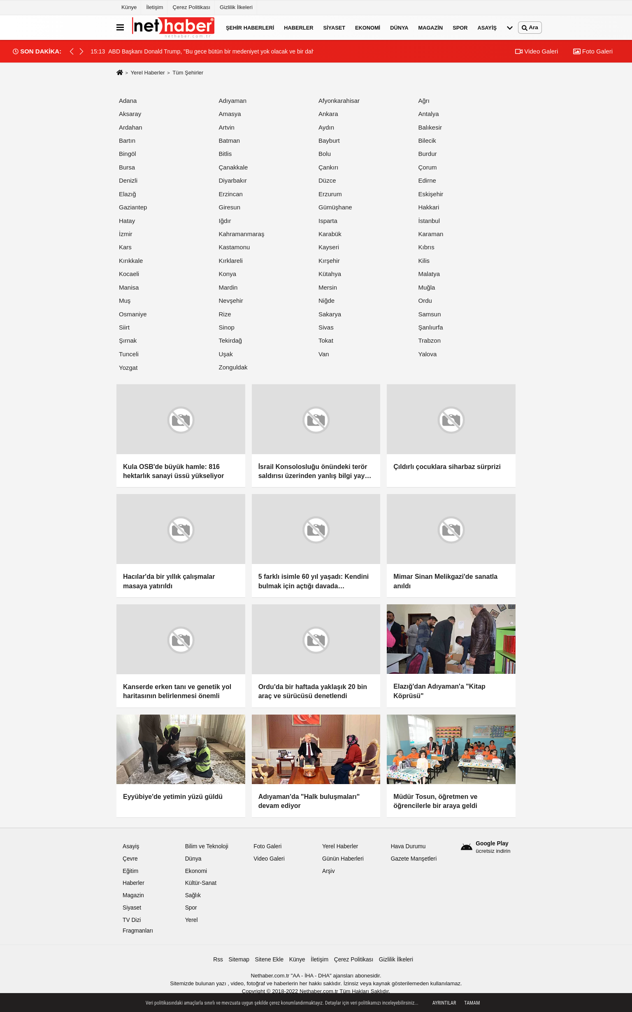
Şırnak (128, 340)
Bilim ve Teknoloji (206, 846)
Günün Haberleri (343, 859)
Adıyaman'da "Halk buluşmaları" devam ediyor (309, 801)
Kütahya (329, 273)
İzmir (125, 233)
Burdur (427, 153)
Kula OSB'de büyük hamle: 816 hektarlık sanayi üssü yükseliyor (173, 471)
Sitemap (239, 959)
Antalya (428, 113)
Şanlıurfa (430, 327)
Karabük (330, 233)
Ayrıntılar (444, 1003)
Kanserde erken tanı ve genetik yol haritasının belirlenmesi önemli (177, 691)
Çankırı (328, 167)
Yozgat (128, 367)
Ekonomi (367, 27)
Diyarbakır (233, 180)
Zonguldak (233, 367)
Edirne (427, 180)
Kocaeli (129, 273)
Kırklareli (231, 260)
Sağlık (193, 895)
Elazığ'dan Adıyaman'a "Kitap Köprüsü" (439, 691)
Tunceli (129, 353)
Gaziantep (133, 207)
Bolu (324, 153)
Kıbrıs (426, 247)
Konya (228, 273)
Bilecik (427, 140)
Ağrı (424, 100)
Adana (128, 100)
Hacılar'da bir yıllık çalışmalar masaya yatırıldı (169, 581)
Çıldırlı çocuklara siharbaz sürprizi (447, 466)
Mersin (327, 287)
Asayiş (487, 27)
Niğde (326, 300)
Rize (225, 314)
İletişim (154, 7)
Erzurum (330, 193)
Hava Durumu (408, 846)
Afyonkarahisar (339, 100)
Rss (218, 959)
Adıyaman (233, 100)
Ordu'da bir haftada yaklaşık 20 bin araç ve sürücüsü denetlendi (312, 691)
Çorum (427, 167)
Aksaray (130, 113)
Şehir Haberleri (250, 27)
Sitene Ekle (269, 959)
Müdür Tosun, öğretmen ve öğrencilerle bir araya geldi (435, 801)
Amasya (230, 113)
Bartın (127, 140)
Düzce (327, 180)
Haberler (298, 27)
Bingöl (127, 153)
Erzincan (231, 193)
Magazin (430, 27)
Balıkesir (430, 127)
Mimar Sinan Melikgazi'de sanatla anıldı (445, 581)
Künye (129, 7)
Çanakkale (233, 167)
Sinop (227, 327)
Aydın (326, 127)
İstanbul (429, 220)
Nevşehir (231, 300)
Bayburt (329, 140)
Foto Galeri (593, 51)
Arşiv (328, 871)
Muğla (426, 287)
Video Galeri (536, 51)
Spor (460, 27)
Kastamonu (234, 247)
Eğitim (130, 871)
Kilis (424, 260)
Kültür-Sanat (200, 883)
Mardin (228, 287)
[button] (81, 51)
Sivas (326, 327)
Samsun (429, 314)
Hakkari (428, 207)
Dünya (399, 27)
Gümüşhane (335, 207)
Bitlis (225, 153)
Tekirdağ (230, 340)
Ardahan (130, 127)
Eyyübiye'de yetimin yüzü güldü (173, 796)
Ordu (425, 300)
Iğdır (225, 220)
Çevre (130, 859)
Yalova (427, 353)
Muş (124, 300)
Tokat (325, 340)
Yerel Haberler (147, 73)
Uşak (226, 353)
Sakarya (329, 314)
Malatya (429, 273)
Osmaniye (133, 314)
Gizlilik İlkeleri (236, 7)
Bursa (127, 167)
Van (323, 353)
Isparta (327, 220)
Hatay (127, 220)
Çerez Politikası (191, 7)
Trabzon (429, 340)
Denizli (128, 180)
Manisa (129, 287)
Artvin (227, 127)
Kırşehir (329, 260)
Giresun (230, 207)
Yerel (191, 920)
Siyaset (334, 27)
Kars (125, 247)
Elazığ (127, 193)
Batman (229, 140)
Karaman (431, 233)
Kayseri (328, 247)
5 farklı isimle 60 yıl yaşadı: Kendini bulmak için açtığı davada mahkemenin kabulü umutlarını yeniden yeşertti (313, 582)
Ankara (328, 113)
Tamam (472, 1003)
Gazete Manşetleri (414, 859)
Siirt (124, 327)
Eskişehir (431, 193)
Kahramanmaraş (242, 233)
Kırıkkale (131, 260)
